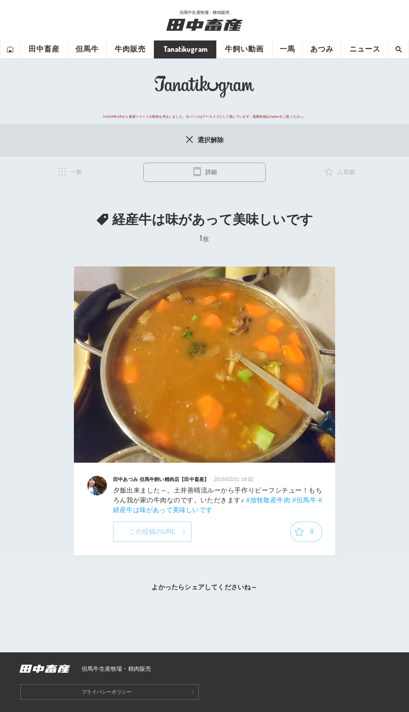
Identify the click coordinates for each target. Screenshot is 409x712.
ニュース (364, 49)
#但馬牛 (304, 500)
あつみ (321, 49)
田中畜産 (44, 49)
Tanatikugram (185, 49)
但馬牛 (87, 49)
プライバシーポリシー (106, 692)
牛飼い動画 (244, 49)
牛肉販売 (130, 49)
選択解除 (204, 139)
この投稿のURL (152, 531)
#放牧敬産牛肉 (268, 500)
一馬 (287, 49)
